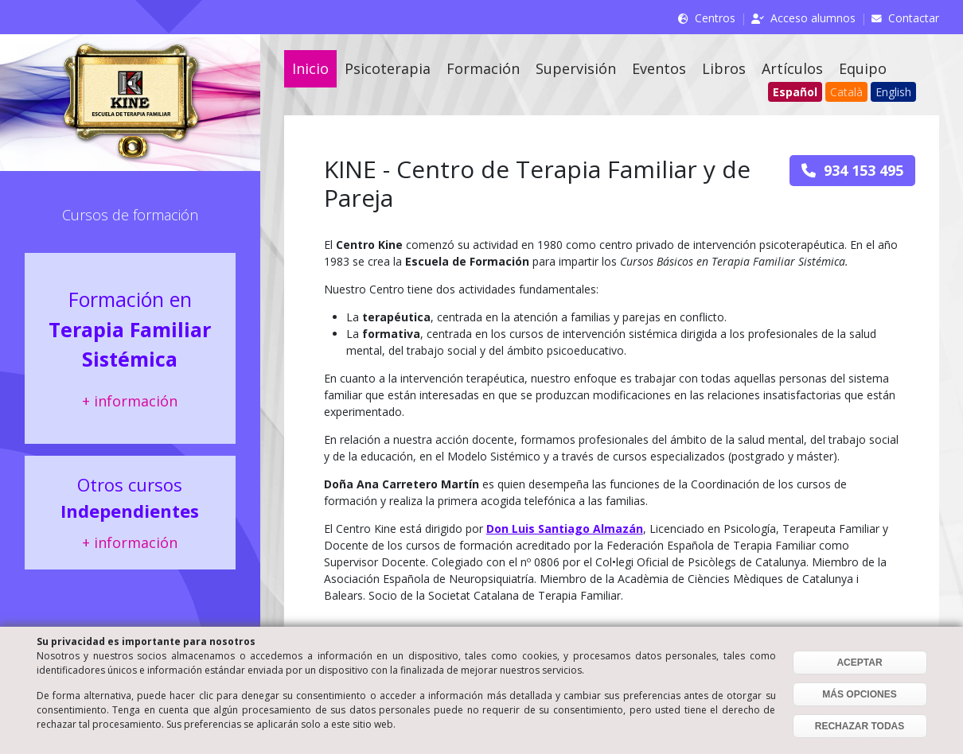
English (893, 91)
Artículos (792, 68)
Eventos (659, 68)
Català (846, 91)
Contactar (913, 17)
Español (795, 91)
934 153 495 (852, 170)
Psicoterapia (388, 68)
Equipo (863, 68)
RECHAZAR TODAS (859, 726)
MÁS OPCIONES (859, 694)
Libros (724, 68)
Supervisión (576, 68)
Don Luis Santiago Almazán (564, 528)
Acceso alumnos (813, 17)
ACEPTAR (859, 662)
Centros (715, 17)
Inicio (310, 68)
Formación (483, 68)
